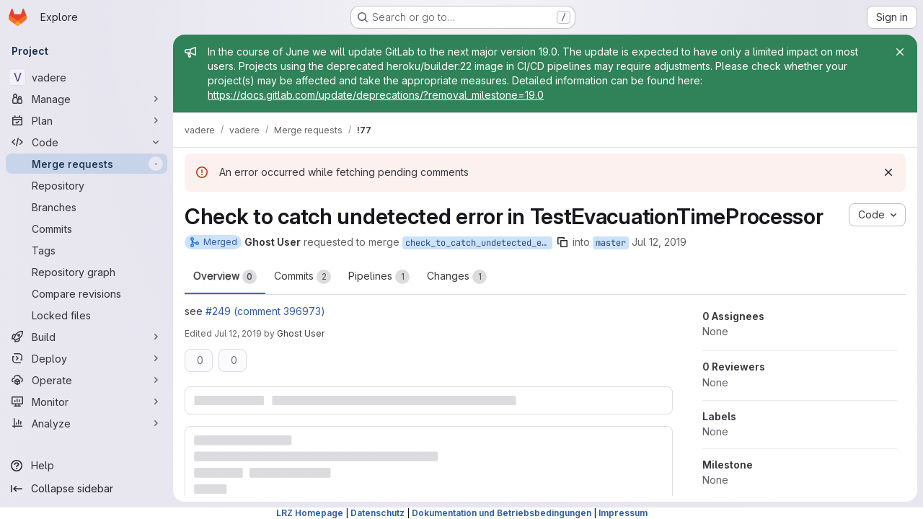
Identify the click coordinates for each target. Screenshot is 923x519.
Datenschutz (377, 512)
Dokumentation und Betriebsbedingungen (501, 512)
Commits (302, 277)
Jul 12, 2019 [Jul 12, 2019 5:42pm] (659, 242)
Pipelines (379, 277)
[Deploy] (86, 358)
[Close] (900, 52)
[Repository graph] (86, 272)
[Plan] (86, 120)
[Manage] (86, 99)
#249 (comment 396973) (265, 311)
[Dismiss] (888, 172)
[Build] (86, 337)
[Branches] (86, 207)
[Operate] (86, 380)
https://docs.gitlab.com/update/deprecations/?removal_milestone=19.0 (376, 95)
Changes (457, 277)
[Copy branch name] (562, 242)
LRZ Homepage (309, 512)
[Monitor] (86, 401)
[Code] (86, 142)
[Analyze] (86, 423)
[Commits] (86, 228)
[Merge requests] (86, 164)
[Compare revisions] (86, 293)
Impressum (623, 512)
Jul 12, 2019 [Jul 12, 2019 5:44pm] (238, 333)
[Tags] (86, 250)
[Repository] (86, 185)
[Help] (86, 466)
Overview (225, 277)
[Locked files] (86, 315)
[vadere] (86, 77)
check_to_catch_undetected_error (478, 243)
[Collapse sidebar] (86, 489)
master (611, 243)
